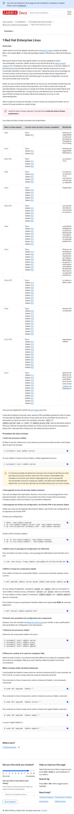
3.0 (32, 311)
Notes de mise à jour (35, 626)
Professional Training (63, 797)
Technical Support (46, 797)
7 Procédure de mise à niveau (40, 22)
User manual (7, 22)
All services (43, 801)
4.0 (32, 229)
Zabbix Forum (60, 801)
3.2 (32, 283)
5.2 (32, 161)
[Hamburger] (69, 13)
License (44, 810)
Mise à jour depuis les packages (15, 25)
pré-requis (35, 410)
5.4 (32, 151)
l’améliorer (22, 5)
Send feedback (10, 802)
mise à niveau (47, 50)
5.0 (32, 174)
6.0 (32, 135)
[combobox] (47, 13)
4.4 (32, 190)
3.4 (32, 252)
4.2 (32, 208)
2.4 (32, 342)
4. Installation (20, 22)
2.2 (32, 375)
